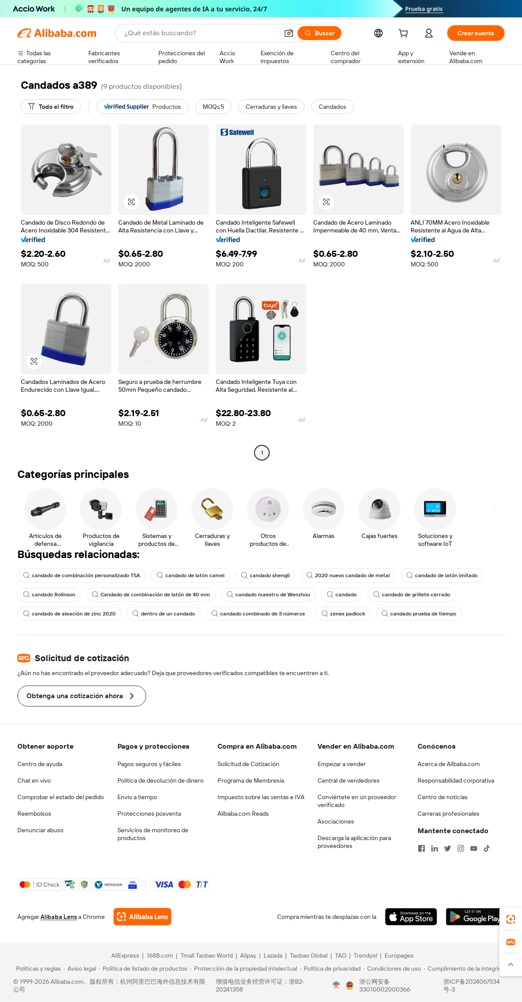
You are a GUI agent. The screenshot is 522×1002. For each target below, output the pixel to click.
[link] (510, 919)
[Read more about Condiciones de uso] (392, 968)
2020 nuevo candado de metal (348, 575)
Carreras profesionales (448, 813)
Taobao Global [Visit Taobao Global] (309, 955)
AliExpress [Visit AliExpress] (125, 955)
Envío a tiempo (137, 797)
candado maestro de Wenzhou (268, 594)
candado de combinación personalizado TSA (81, 575)
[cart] (405, 34)
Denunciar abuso (40, 830)
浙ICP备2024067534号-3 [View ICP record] (471, 985)
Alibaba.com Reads (243, 813)
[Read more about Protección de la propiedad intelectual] (243, 968)
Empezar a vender (342, 763)
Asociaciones (336, 821)
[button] (289, 33)
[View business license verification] (336, 985)
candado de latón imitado (442, 575)
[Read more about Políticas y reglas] (37, 968)
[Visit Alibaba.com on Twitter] (448, 848)
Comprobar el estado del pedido (60, 797)
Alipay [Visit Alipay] (248, 955)
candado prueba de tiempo (418, 613)
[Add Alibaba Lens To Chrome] (142, 916)
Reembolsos (34, 813)
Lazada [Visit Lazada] (273, 955)
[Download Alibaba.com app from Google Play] (475, 916)
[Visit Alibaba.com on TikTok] (487, 848)
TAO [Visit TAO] (340, 955)
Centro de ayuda (39, 763)
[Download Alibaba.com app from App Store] (411, 916)
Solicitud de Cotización (248, 763)
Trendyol (365, 955)
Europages (399, 955)
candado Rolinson (49, 594)
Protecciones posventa (149, 813)
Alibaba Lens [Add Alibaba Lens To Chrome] (58, 916)
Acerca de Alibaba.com (449, 763)
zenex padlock (343, 613)
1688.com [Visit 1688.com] (160, 955)
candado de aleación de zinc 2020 (69, 613)
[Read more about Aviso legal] (80, 968)
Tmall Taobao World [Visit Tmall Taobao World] (207, 955)
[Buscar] (319, 33)
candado (342, 594)
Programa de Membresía (251, 780)
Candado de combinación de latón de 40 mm (151, 594)
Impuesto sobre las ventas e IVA (261, 797)
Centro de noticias (443, 797)
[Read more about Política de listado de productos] (143, 968)
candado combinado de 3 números (258, 613)
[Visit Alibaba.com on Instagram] (461, 848)
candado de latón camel (190, 575)
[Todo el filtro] (51, 106)
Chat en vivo (34, 780)
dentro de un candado (163, 613)
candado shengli (265, 575)
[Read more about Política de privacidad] (330, 968)
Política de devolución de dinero (160, 780)
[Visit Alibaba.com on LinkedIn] (434, 848)
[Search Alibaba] (200, 33)
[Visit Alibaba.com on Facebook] (421, 848)
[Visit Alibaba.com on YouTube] (474, 848)
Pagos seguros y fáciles (149, 763)
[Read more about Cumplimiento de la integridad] (466, 968)
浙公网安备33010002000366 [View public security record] (384, 985)
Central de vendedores (349, 780)
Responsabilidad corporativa (456, 780)
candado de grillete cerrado (411, 594)
